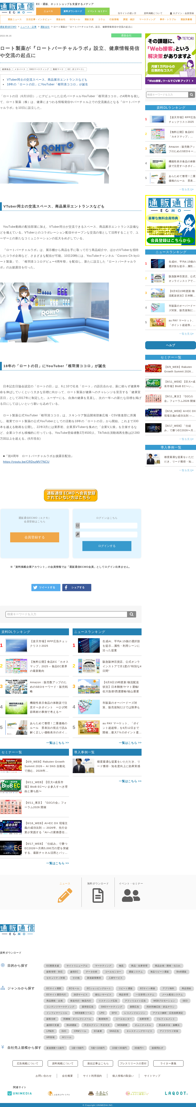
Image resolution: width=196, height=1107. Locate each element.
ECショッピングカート (99, 988)
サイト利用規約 (92, 1075)
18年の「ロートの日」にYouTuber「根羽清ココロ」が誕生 (47, 84)
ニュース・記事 (28, 27)
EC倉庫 (98, 1031)
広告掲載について (27, 1063)
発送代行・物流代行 (80, 1001)
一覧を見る (186, 189)
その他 (76, 978)
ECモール (75, 19)
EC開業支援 (52, 965)
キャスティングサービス (139, 1031)
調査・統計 (129, 19)
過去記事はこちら (98, 1063)
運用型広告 (87, 1007)
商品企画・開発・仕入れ (168, 965)
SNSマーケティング (39, 69)
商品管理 (123, 994)
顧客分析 (51, 1019)
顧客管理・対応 (54, 971)
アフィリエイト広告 (135, 1001)
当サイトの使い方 (127, 13)
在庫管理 (144, 1019)
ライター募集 (168, 1063)
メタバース (20, 69)
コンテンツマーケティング (60, 1007)
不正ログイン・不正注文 (97, 1025)
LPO (101, 1013)
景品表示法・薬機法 (169, 1025)
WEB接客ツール (83, 1013)
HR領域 (50, 1037)
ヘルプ (170, 345)
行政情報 (114, 19)
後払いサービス (103, 994)
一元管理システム (145, 994)
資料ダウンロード (73, 11)
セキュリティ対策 (55, 978)
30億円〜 (139, 1048)
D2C (64, 1031)
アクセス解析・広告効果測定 (168, 1013)
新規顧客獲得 (94, 978)
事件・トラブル (168, 19)
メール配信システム (172, 994)
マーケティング (147, 19)
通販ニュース (15, 19)
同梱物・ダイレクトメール (77, 1019)
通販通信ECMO (8, 27)
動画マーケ (58, 69)
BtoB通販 (182, 971)
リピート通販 (126, 988)
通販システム (136, 971)
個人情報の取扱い (123, 1075)
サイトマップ (152, 1075)
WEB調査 (122, 1025)
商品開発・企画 (54, 1001)
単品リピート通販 (159, 971)
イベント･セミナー (97, 11)
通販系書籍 (186, 19)
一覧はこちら (55, 742)
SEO (185, 1001)
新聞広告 (134, 1007)
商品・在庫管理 (139, 965)
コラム (101, 19)
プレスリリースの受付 (133, 1063)
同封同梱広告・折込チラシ (161, 1007)
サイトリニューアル (77, 965)
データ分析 (91, 971)
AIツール (66, 1037)
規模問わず (157, 1048)
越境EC (74, 971)
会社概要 (67, 1075)
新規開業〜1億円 (55, 1048)
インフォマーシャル (56, 1013)
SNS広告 (114, 1031)
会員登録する (34, 537)
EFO (114, 1013)
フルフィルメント (165, 1019)
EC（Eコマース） (76, 69)
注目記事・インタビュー (39, 19)
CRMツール (80, 1031)
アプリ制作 (168, 988)
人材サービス (116, 978)
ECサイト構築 (147, 988)
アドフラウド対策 (169, 1031)
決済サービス (81, 994)
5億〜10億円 (98, 1048)
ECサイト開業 (53, 988)
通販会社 (60, 19)
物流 (121, 965)
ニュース (48, 11)
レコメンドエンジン (134, 1013)
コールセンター (113, 971)
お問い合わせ (44, 1075)
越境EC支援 (52, 1025)
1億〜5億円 (78, 1048)
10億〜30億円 (119, 1048)
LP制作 (50, 1031)
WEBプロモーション (164, 1001)
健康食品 (6, 69)
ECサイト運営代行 (56, 994)
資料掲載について (153, 13)
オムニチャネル (143, 1025)
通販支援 (89, 19)
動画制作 (103, 1019)
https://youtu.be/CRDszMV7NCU (26, 461)
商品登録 (186, 988)
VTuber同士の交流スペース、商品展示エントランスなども (47, 79)
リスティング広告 (108, 1001)
